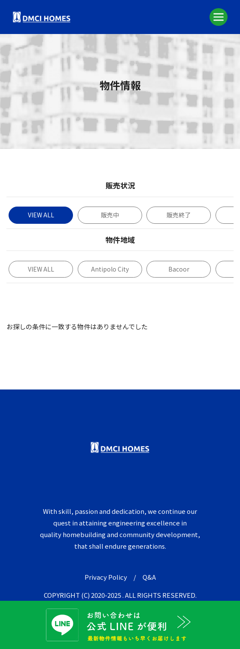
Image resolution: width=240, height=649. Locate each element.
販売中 (110, 214)
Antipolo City (110, 269)
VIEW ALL (41, 214)
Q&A (149, 576)
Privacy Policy (106, 576)
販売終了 (179, 214)
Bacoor (178, 269)
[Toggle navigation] (218, 17)
